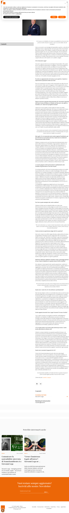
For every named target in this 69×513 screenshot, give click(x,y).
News (3, 453)
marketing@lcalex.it (40, 402)
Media (26, 453)
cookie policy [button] (18, 13)
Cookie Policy (53, 506)
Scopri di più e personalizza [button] (11, 17)
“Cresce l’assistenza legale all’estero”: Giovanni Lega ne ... (32, 459)
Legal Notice (63, 506)
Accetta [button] (62, 17)
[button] (65, 3)
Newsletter (34, 506)
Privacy (58, 506)
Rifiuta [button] (53, 17)
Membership (47, 506)
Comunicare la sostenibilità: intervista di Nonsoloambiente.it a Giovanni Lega (11, 460)
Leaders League (47, 377)
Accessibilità (48, 508)
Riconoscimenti (40, 506)
